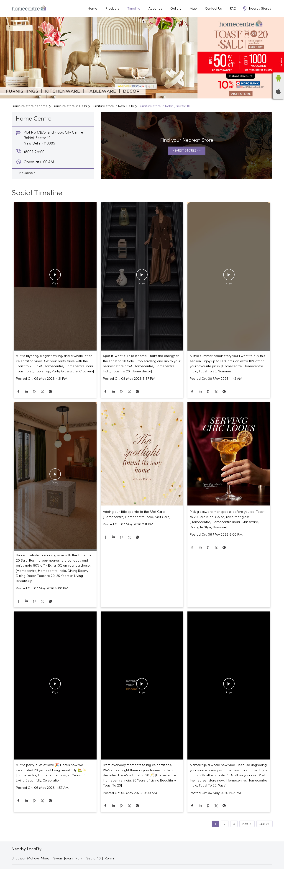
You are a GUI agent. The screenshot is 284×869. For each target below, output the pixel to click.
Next (245, 833)
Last (261, 833)
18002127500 (263, 4)
